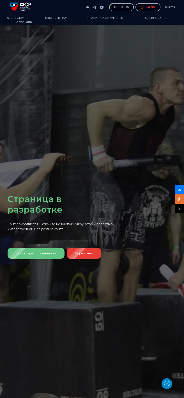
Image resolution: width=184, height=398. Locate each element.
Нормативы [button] (23, 21)
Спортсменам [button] (56, 18)
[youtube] (101, 7)
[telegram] (94, 7)
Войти (170, 7)
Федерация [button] (16, 18)
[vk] (87, 7)
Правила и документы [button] (105, 18)
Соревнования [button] (155, 18)
